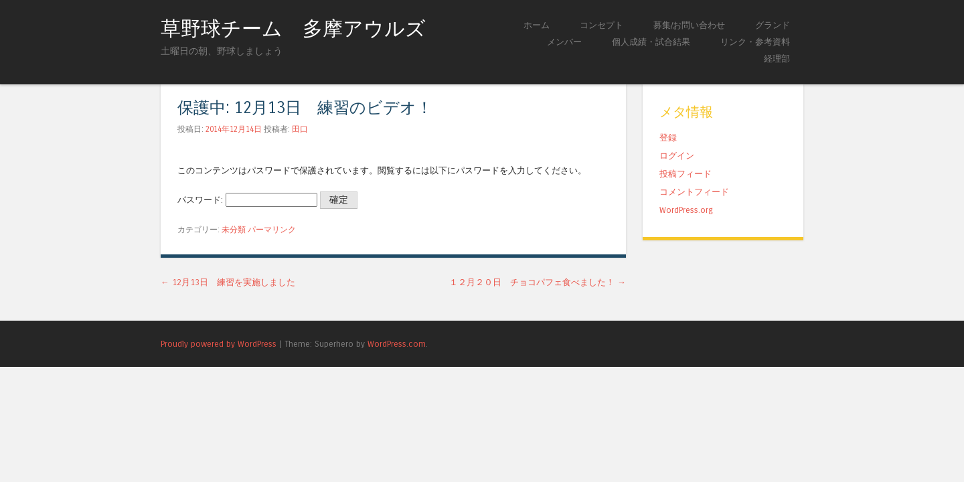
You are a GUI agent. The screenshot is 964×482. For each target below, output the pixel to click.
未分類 (234, 229)
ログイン (676, 156)
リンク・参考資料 (755, 42)
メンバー (564, 42)
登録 (668, 138)
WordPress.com (397, 344)
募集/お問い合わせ (689, 25)
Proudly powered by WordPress (218, 344)
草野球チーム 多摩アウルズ (293, 29)
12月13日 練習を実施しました (228, 282)
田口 (300, 129)
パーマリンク (272, 229)
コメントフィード (694, 192)
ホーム (537, 25)
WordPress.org (686, 210)
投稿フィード (685, 174)
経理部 (777, 59)
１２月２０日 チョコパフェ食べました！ (537, 282)
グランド (772, 25)
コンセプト (601, 25)
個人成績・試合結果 (651, 42)
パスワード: (247, 200)
